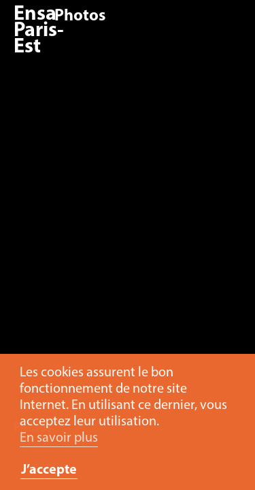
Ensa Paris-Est (39, 31)
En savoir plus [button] (59, 438)
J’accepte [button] (49, 470)
